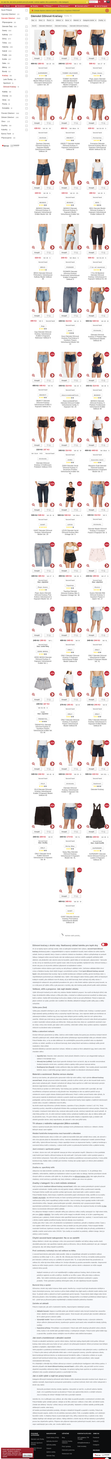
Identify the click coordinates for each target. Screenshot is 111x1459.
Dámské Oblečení (8, 18)
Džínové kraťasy (9, 87)
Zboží (7, 6)
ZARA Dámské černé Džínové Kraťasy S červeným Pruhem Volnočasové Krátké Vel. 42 (70, 469)
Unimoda (97, 330)
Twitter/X (96, 1441)
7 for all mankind (97, 267)
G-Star (104, 1206)
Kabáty (5, 92)
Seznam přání (82, 6)
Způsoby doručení (52, 1441)
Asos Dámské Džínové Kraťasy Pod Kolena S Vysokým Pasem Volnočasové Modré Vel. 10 (70, 340)
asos (70, 330)
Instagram (96, 1445)
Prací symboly (66, 1446)
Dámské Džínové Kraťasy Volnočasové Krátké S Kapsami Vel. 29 (70, 791)
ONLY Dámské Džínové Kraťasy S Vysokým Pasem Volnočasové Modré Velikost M (70, 723)
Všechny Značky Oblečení (67, 1442)
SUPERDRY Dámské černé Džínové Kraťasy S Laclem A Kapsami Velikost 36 (97, 857)
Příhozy (48, 6)
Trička (4, 43)
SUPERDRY (43, 73)
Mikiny (4, 67)
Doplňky (4, 125)
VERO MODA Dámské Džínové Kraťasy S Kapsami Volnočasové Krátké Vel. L (43, 660)
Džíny (4, 39)
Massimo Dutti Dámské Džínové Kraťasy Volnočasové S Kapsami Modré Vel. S (97, 468)
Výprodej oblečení (8, 14)
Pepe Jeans (97, 73)
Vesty (4, 100)
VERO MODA (43, 651)
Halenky (5, 47)
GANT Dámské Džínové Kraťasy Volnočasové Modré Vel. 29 (43, 532)
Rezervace (64, 6)
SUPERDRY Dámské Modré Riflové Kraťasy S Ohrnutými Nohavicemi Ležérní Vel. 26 (42, 82)
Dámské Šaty (7, 26)
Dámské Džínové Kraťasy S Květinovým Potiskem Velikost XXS (43, 465)
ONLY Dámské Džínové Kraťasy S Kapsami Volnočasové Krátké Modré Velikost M (70, 658)
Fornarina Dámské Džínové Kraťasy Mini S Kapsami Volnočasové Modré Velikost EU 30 (97, 146)
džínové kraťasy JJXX (82, 1176)
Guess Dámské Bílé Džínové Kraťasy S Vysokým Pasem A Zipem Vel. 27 (97, 596)
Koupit (37, 58)
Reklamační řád (67, 1453)
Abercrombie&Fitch (70, 395)
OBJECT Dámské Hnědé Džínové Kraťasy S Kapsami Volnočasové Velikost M (70, 146)
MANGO (43, 202)
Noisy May (70, 846)
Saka (4, 63)
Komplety (5, 108)
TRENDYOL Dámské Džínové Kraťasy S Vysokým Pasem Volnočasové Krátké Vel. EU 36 (42, 728)
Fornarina (97, 138)
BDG (97, 202)
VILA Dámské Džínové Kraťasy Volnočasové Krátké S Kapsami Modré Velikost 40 (43, 792)
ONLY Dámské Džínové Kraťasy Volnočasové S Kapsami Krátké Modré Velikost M (97, 723)
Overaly (5, 96)
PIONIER (70, 267)
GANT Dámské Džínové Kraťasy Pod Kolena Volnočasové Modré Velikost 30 (70, 919)
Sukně (4, 51)
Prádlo (4, 55)
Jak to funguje (101, 6)
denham (42, 138)
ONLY (70, 650)
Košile (4, 59)
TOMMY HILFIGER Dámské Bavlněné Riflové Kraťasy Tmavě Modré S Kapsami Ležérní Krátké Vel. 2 (70, 83)
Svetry (4, 30)
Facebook (96, 1437)
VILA (43, 783)
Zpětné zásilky (50, 1452)
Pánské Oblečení (8, 113)
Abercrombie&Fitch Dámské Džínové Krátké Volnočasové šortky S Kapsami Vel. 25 (70, 404)
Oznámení (20, 6)
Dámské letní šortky (37, 1439)
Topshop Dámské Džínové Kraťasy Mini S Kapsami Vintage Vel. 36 (70, 593)
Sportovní (7, 83)
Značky (34, 6)
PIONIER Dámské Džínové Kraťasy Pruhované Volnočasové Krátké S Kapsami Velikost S (70, 275)
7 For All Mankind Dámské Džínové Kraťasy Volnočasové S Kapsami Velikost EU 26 (97, 276)
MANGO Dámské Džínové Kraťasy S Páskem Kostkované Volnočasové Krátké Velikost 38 (97, 405)
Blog (63, 1437)
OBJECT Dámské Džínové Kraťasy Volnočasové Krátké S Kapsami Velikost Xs (42, 404)
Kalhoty (5, 35)
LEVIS (70, 524)
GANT (42, 524)
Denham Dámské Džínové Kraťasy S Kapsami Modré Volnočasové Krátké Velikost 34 (43, 147)
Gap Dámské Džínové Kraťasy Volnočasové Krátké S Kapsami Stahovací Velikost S (42, 335)
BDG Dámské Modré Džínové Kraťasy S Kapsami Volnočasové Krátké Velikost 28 (97, 211)
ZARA (70, 460)
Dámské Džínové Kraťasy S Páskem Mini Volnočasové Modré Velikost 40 (97, 337)
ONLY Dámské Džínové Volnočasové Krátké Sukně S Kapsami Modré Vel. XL (97, 658)
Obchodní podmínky (68, 1450)
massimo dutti (97, 460)
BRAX (42, 267)
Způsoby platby (51, 1445)
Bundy (4, 71)
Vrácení (48, 1448)
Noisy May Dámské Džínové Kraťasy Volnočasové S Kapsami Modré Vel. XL (70, 855)
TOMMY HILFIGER (70, 73)
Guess (97, 587)
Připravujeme (7, 22)
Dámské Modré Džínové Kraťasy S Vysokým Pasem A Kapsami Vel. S (97, 531)
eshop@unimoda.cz (84, 1442)
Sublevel (97, 783)
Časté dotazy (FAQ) (52, 1437)
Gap (43, 326)
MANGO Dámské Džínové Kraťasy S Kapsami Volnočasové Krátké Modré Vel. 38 (42, 211)
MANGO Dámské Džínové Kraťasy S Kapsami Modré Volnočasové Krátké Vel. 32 (70, 212)
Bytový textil (6, 134)
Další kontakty (82, 1446)
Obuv (3, 121)
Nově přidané (6, 10)
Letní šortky (7, 79)
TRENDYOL (43, 719)
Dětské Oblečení (7, 117)
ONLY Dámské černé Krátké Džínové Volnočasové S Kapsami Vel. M (42, 856)
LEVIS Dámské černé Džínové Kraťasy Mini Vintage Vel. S (70, 532)
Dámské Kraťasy (97, 789)
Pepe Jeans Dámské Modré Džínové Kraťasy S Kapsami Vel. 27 (97, 81)
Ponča (4, 104)
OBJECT (70, 138)
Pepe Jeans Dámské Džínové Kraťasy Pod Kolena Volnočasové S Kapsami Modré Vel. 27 (43, 596)
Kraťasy (5, 75)
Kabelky (4, 130)
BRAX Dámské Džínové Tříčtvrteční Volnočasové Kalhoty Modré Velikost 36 (42, 276)
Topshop (70, 585)
